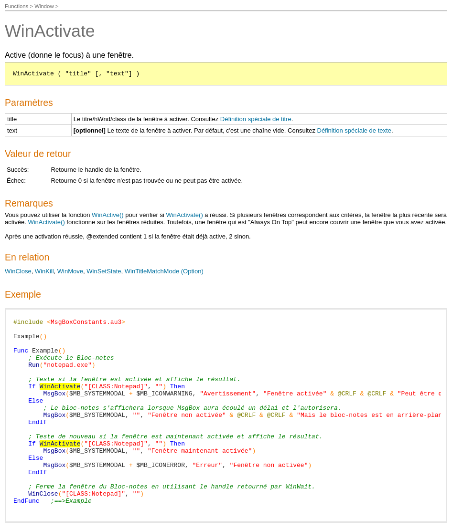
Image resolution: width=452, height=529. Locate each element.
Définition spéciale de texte (354, 130)
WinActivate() (184, 214)
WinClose (18, 271)
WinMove (70, 271)
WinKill (44, 271)
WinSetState (103, 271)
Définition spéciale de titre (255, 119)
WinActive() (107, 214)
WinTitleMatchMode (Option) (164, 271)
